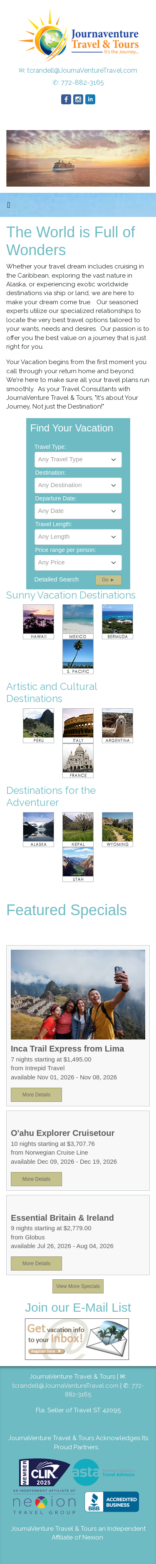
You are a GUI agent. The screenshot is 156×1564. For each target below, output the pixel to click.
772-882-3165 (82, 82)
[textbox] (78, 459)
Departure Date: (56, 498)
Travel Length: (53, 524)
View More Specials (78, 1286)
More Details (36, 1095)
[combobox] (78, 460)
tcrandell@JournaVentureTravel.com (82, 70)
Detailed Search (57, 579)
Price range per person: (65, 550)
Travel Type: (50, 446)
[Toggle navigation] (8, 207)
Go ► (108, 580)
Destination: (50, 472)
